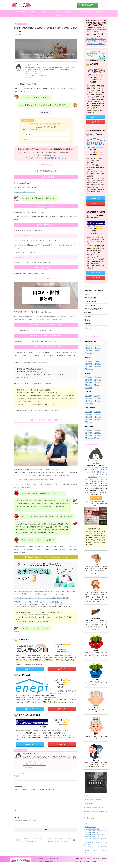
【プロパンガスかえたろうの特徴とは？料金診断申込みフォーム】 (45, 158)
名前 (16, 808)
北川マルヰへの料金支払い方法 (93, 819)
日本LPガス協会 (88, 791)
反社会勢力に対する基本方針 (100, 849)
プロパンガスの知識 (85, 11)
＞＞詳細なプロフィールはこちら (31, 73)
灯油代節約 (59, 11)
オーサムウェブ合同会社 (50, 849)
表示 (49, 112)
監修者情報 (81, 849)
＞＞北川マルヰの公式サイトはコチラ (26, 192)
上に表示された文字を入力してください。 (26, 818)
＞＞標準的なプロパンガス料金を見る (26, 253)
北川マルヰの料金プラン (91, 817)
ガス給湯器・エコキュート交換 (72, 12)
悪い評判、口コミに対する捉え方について (96, 829)
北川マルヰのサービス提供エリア (93, 815)
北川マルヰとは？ (89, 811)
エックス (99, 463)
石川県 (17, 774)
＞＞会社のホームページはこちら (31, 71)
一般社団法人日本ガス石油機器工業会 (94, 799)
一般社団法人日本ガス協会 (91, 787)
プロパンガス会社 (19, 772)
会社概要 (77, 849)
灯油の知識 (98, 11)
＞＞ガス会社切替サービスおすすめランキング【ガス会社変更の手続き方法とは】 (36, 598)
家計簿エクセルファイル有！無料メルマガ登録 (86, 5)
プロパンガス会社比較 (19, 11)
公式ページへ (62, 668)
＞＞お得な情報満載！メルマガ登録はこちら (34, 74)
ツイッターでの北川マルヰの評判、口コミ (96, 823)
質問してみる (95, 486)
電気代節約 (46, 11)
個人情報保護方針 (89, 849)
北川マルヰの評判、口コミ (91, 821)
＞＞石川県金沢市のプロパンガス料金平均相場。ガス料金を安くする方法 (37, 480)
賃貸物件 (26, 139)
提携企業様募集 (84, 852)
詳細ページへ (30, 668)
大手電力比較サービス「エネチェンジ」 (64, 604)
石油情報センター (88, 803)
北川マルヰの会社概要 (90, 813)
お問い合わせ (77, 852)
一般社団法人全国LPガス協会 (92, 795)
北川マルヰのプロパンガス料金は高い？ (95, 831)
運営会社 (59, 15)
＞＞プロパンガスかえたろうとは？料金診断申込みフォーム (32, 614)
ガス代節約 (32, 11)
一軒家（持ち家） (29, 134)
